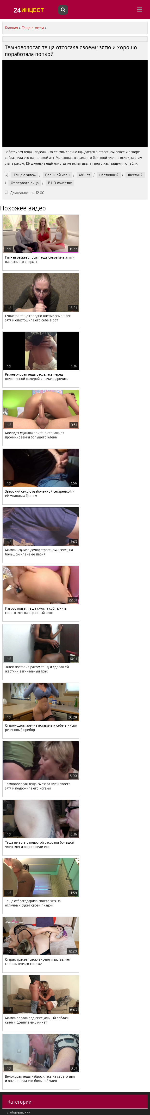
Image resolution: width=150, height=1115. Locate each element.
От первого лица (25, 183)
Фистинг (13, 934)
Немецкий (15, 927)
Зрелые (13, 912)
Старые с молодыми (23, 777)
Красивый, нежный (22, 1091)
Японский (14, 882)
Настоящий (109, 175)
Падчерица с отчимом (24, 710)
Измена (13, 1053)
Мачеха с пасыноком (23, 1046)
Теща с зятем (25, 175)
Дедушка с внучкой (22, 874)
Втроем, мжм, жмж (22, 1039)
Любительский (18, 703)
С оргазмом (16, 807)
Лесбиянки (15, 1001)
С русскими (16, 889)
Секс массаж (17, 822)
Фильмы (13, 859)
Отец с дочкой (18, 785)
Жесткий (135, 175)
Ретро (11, 815)
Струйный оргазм (20, 919)
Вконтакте (15, 852)
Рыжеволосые (18, 718)
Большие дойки (19, 792)
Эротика (13, 837)
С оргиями (15, 844)
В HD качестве (60, 183)
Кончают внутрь (19, 1068)
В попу (12, 994)
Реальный (14, 904)
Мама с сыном (18, 762)
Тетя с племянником (23, 740)
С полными (15, 867)
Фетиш (12, 1031)
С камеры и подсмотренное (29, 800)
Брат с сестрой (18, 949)
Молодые (14, 747)
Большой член (57, 175)
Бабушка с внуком (21, 971)
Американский (18, 986)
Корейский (15, 941)
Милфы (13, 1076)
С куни (12, 830)
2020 (11, 1098)
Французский (17, 897)
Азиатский (15, 732)
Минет (84, 175)
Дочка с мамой (19, 964)
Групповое (15, 1024)
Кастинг (13, 770)
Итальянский (17, 1016)
